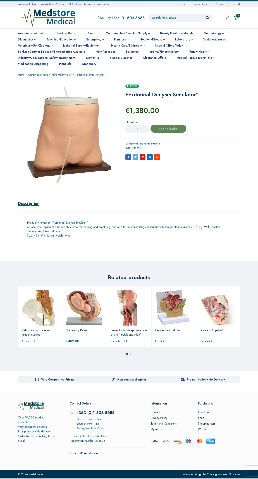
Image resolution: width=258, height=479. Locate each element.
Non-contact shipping (131, 380)
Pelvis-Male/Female (61, 74)
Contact (220, 4)
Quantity (131, 122)
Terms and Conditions (164, 424)
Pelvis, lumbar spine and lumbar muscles (36, 333)
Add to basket (168, 129)
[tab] (29, 203)
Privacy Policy (159, 418)
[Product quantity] (137, 129)
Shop (201, 418)
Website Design (192, 475)
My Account (200, 4)
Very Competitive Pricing (58, 380)
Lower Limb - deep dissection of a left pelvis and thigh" (129, 333)
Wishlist (202, 430)
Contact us (157, 413)
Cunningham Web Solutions (223, 475)
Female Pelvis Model (167, 331)
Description (29, 203)
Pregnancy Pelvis (76, 331)
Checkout (203, 413)
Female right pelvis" (211, 331)
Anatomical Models (38, 74)
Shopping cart (206, 424)
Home (182, 4)
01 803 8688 (133, 18)
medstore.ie (36, 475)
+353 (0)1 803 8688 (96, 413)
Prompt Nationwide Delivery (206, 380)
